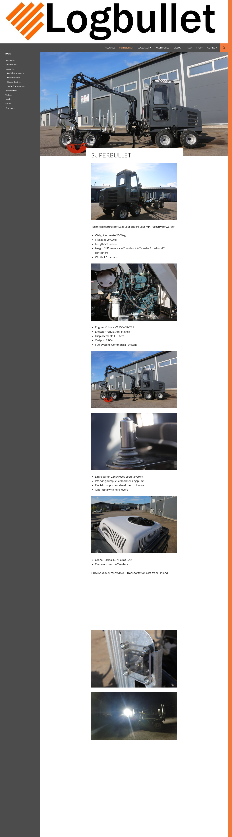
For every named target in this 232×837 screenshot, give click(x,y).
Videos (177, 48)
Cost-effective (13, 82)
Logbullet (143, 48)
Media (189, 48)
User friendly (13, 77)
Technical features (15, 86)
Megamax (110, 48)
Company (212, 48)
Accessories (162, 48)
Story (199, 48)
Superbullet (126, 48)
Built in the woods (15, 73)
